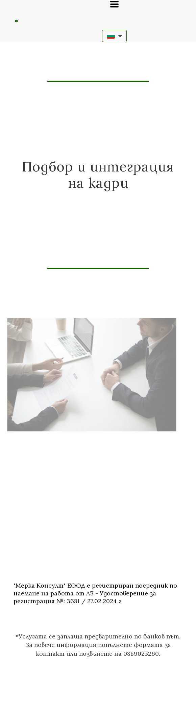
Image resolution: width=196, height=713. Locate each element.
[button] (114, 4)
